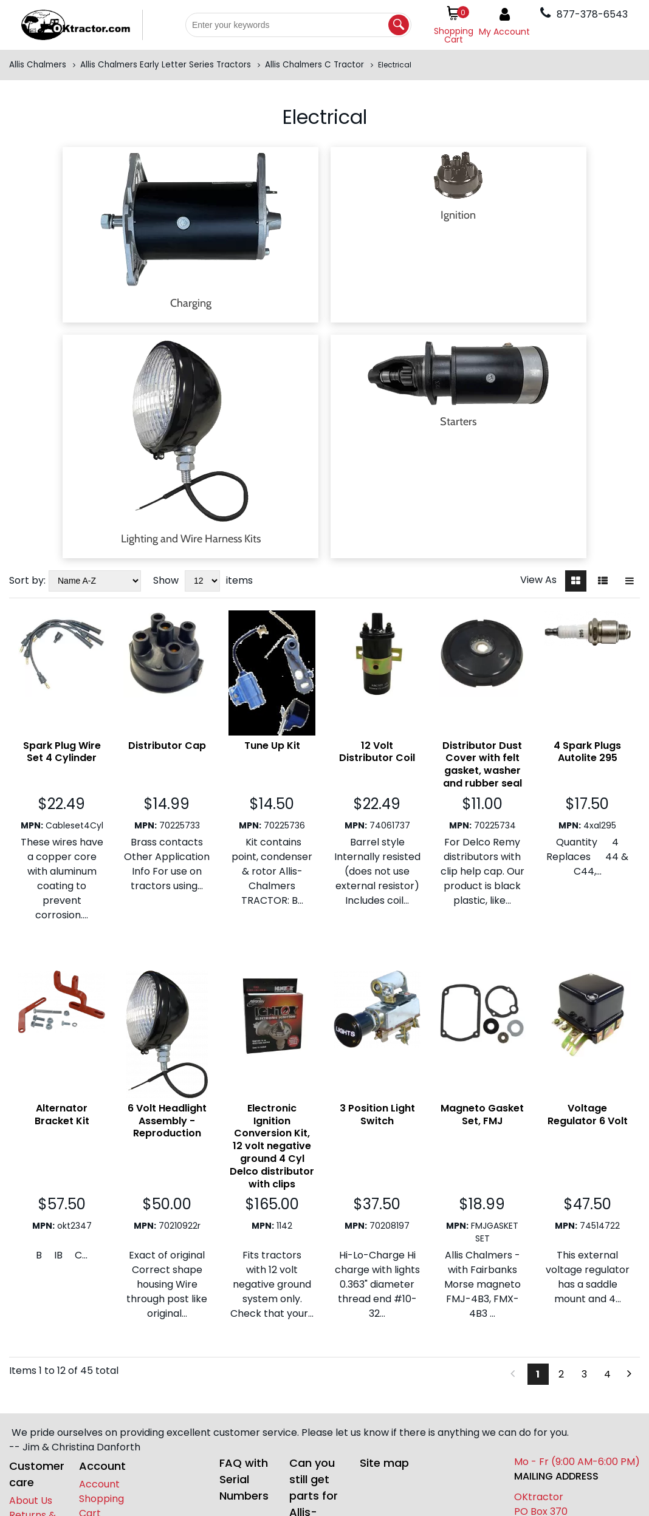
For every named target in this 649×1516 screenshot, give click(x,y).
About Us (30, 1337)
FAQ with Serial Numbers (244, 1316)
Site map (384, 1299)
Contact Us (36, 1381)
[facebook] (87, 1377)
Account (99, 1321)
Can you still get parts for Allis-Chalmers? (318, 1332)
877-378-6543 (32, 1473)
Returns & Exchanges (35, 1359)
